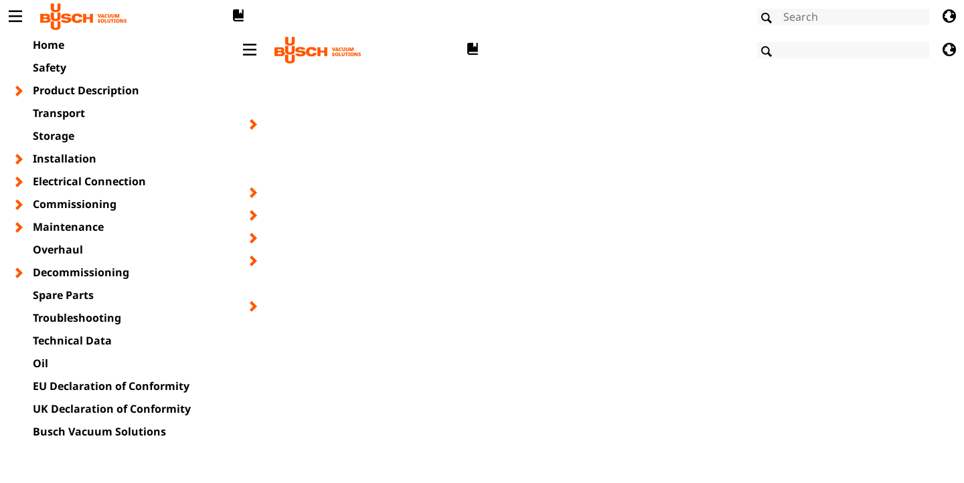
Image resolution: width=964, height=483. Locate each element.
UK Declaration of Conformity (112, 408)
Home (48, 44)
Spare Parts (63, 295)
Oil (40, 363)
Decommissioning (81, 272)
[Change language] (949, 16)
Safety (49, 67)
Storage (53, 135)
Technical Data (72, 340)
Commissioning (74, 204)
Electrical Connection (89, 181)
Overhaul (58, 249)
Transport (59, 113)
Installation (64, 158)
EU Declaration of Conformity (111, 386)
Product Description (86, 90)
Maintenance (68, 226)
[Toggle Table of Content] (15, 16)
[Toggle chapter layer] (19, 91)
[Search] (843, 17)
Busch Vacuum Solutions (99, 431)
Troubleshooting (77, 317)
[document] (599, 256)
